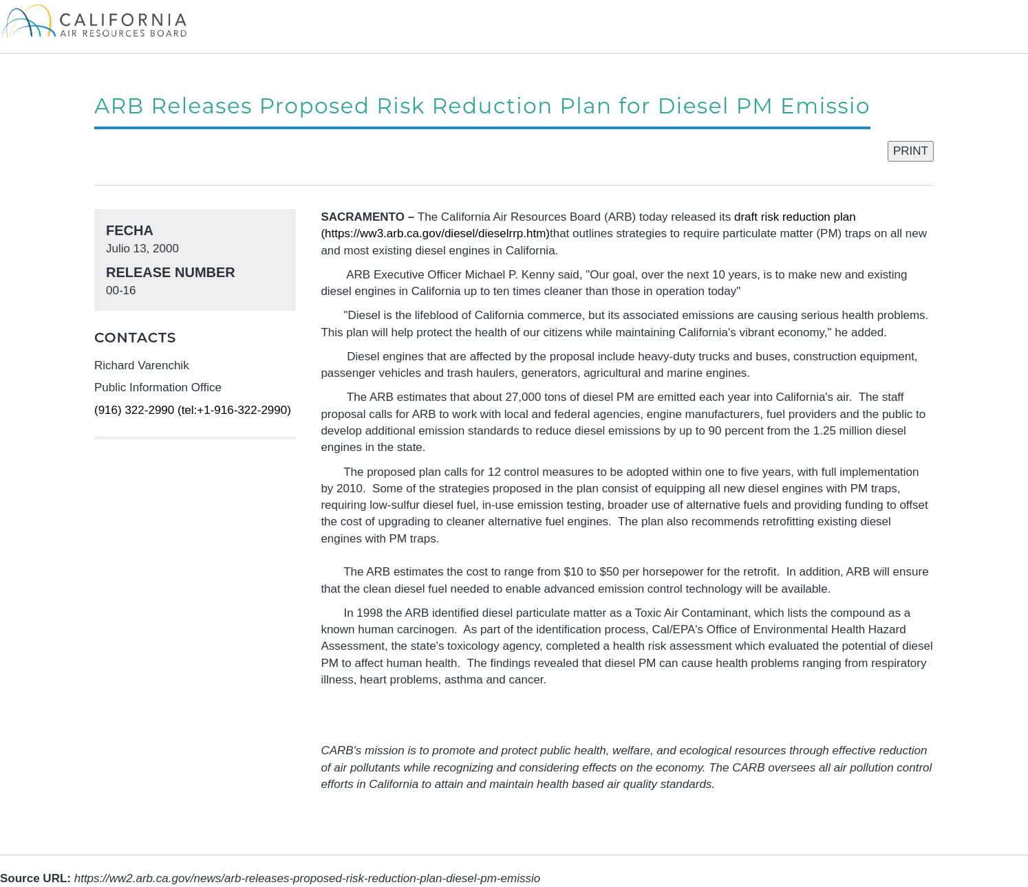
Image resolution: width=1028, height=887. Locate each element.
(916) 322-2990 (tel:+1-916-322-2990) (192, 410)
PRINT (910, 150)
